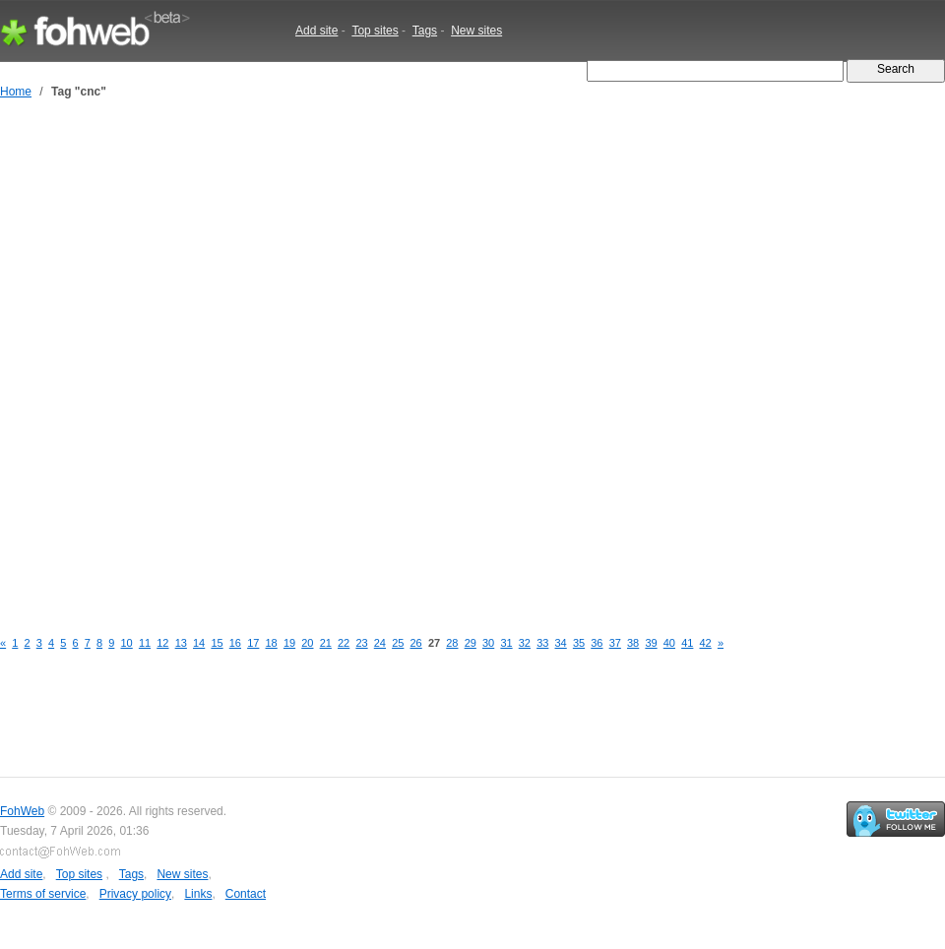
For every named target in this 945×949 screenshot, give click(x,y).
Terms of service (43, 894)
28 (452, 643)
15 (216, 643)
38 (633, 643)
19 (289, 643)
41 (687, 643)
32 (525, 643)
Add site (316, 30)
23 (361, 643)
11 (145, 643)
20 (307, 643)
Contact (245, 894)
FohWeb (22, 811)
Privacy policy (135, 894)
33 (542, 643)
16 (235, 643)
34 (561, 643)
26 (416, 643)
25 (398, 643)
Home (16, 91)
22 (343, 643)
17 (253, 643)
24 (380, 643)
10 (127, 643)
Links (198, 894)
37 (615, 643)
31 (506, 643)
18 (272, 643)
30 (488, 643)
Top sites (374, 30)
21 (326, 643)
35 (579, 643)
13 (181, 643)
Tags (424, 30)
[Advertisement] (229, 365)
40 (669, 643)
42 (706, 643)
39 (651, 643)
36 (596, 643)
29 (470, 643)
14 (199, 643)
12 (162, 643)
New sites (476, 30)
